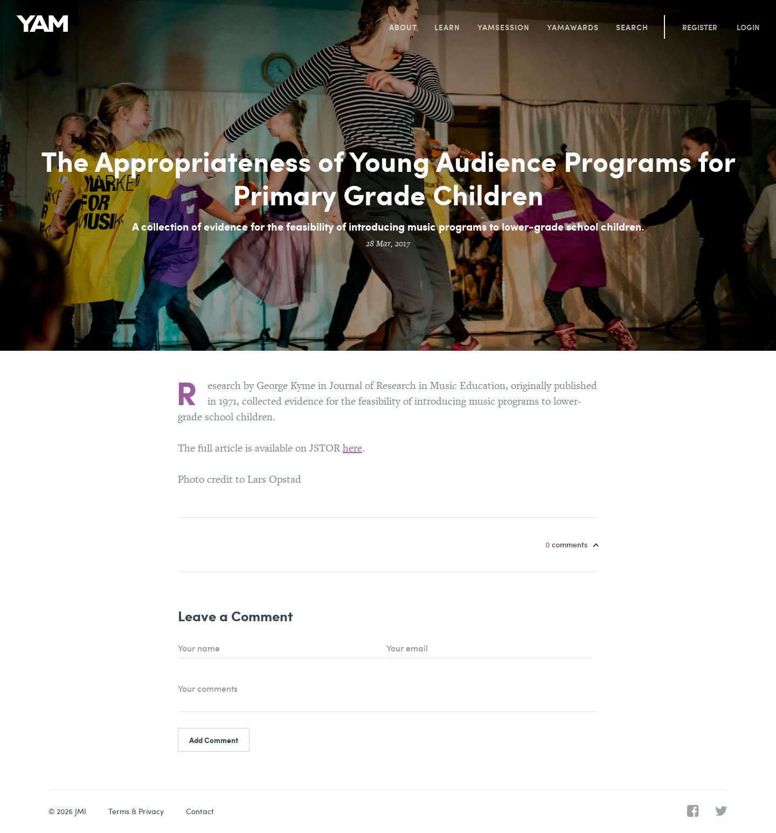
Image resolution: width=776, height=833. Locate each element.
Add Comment (213, 739)
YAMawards (573, 27)
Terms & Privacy (136, 811)
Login (748, 27)
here (352, 448)
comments (567, 545)
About (403, 27)
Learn (447, 27)
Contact (200, 811)
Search (632, 27)
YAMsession (503, 27)
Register (699, 27)
